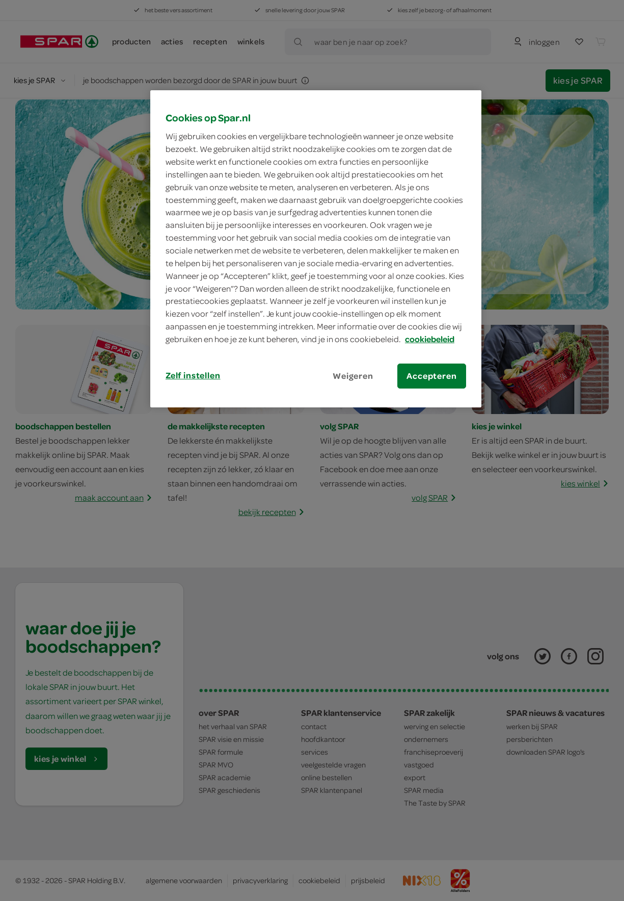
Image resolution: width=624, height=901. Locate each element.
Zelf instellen (193, 375)
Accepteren (431, 375)
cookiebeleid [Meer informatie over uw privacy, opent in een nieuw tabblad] (429, 339)
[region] (315, 248)
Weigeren (353, 375)
